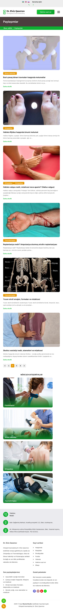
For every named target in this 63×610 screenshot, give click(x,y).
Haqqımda (38, 547)
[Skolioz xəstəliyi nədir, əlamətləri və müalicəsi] (31, 330)
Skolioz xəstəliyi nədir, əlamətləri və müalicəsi (23, 350)
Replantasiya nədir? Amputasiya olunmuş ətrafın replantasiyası (30, 244)
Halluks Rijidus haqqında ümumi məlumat (20, 132)
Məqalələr (38, 550)
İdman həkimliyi (10, 73)
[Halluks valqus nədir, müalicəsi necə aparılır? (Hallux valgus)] (31, 163)
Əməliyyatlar (39, 553)
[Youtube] (41, 591)
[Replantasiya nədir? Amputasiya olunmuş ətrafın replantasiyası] (31, 220)
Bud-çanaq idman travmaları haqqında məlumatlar (24, 77)
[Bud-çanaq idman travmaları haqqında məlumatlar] (31, 53)
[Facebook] (34, 591)
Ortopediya (8, 128)
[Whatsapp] (45, 591)
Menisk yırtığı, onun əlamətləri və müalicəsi (15, 591)
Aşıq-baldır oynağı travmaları (15, 577)
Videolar (38, 559)
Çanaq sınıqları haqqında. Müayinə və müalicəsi (16, 581)
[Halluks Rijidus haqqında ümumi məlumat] (31, 108)
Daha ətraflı (7, 86)
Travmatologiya (10, 240)
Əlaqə (37, 565)
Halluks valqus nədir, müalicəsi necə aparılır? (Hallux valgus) (28, 187)
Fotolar (37, 556)
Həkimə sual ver (45, 12)
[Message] (3, 601)
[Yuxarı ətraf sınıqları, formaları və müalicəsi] (31, 275)
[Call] (3, 606)
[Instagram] (38, 591)
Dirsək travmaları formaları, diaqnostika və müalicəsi (13, 586)
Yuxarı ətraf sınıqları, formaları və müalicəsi (21, 299)
